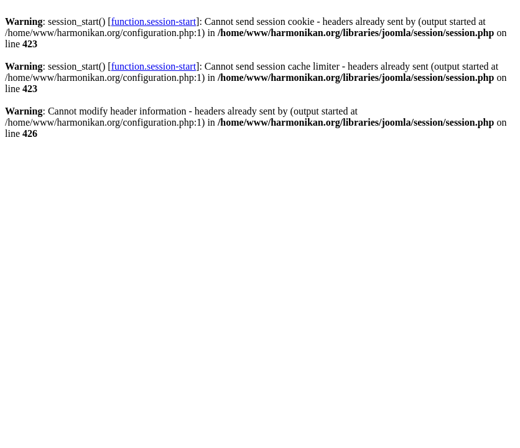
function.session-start (153, 21)
